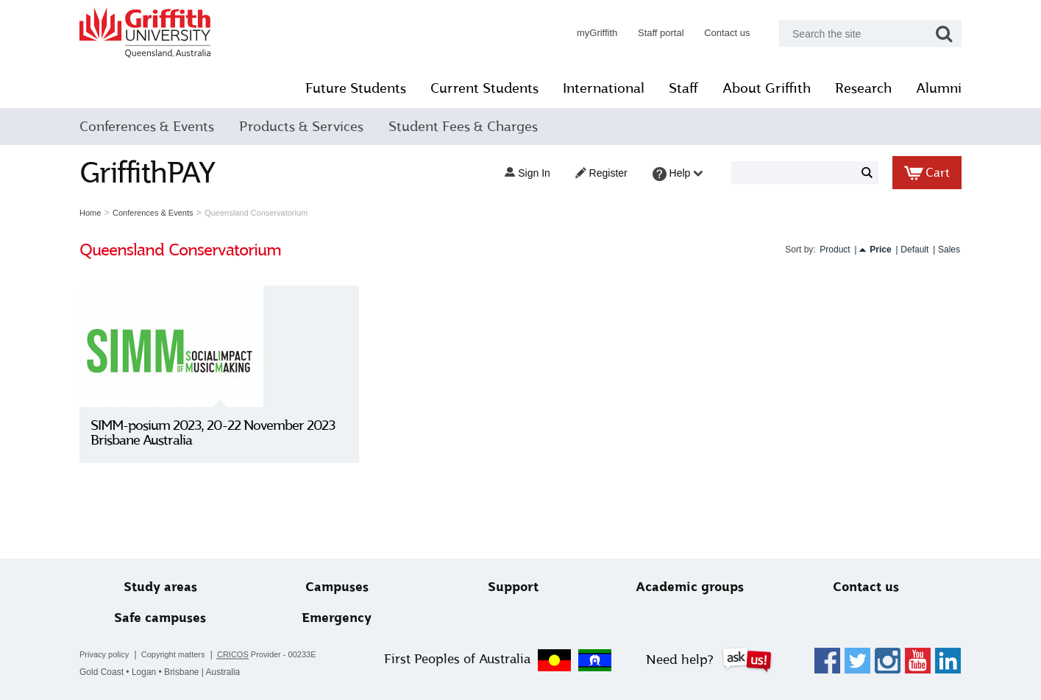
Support (513, 587)
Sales (938, 249)
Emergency (341, 618)
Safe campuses (169, 618)
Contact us (716, 32)
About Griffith (756, 88)
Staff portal (650, 32)
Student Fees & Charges (473, 126)
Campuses (341, 587)
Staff (673, 88)
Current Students (474, 88)
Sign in (516, 173)
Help (667, 174)
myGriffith (586, 32)
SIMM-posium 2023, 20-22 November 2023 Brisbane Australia (224, 433)
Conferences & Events (157, 126)
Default (904, 249)
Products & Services (311, 126)
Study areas (169, 587)
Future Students (345, 88)
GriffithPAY (158, 172)
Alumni (928, 88)
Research (853, 88)
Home (101, 212)
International (593, 88)
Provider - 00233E (277, 655)
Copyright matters (184, 654)
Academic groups (685, 587)
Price (870, 249)
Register (590, 173)
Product (824, 249)
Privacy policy (115, 654)
